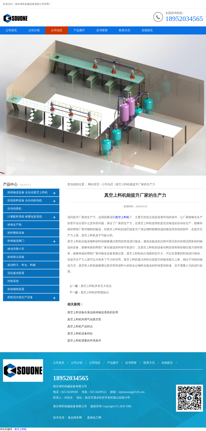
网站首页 (93, 184)
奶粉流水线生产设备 (20, 297)
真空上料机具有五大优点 (96, 285)
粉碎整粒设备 (15, 232)
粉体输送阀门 (15, 240)
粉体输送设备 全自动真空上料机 (27, 192)
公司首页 (11, 30)
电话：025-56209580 (65, 392)
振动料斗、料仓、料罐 (21, 265)
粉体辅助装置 (15, 289)
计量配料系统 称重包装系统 (24, 216)
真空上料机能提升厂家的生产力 (135, 184)
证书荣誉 (102, 30)
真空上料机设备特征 (80, 333)
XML (129, 406)
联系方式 (124, 30)
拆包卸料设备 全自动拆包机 (24, 200)
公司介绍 (34, 30)
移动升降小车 (15, 248)
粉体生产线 (14, 224)
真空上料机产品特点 (80, 326)
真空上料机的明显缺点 (95, 292)
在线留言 (147, 30)
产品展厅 (79, 30)
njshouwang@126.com (132, 392)
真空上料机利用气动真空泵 (84, 319)
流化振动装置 (15, 273)
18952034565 (184, 18)
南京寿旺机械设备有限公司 (70, 406)
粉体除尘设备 (15, 256)
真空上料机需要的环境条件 (84, 340)
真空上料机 (122, 217)
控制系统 (13, 281)
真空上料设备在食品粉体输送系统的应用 (92, 312)
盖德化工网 (94, 417)
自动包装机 (14, 208)
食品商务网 (75, 417)
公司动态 (56, 30)
